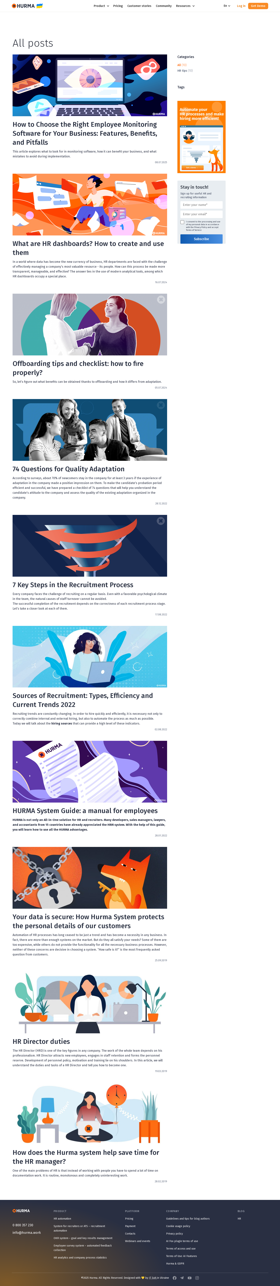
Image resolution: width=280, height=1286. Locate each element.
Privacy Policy (200, 227)
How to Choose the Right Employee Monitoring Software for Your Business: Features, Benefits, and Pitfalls (85, 133)
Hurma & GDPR (175, 1263)
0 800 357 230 (23, 1225)
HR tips (182, 70)
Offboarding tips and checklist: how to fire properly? (78, 368)
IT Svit (153, 1277)
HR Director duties (41, 1041)
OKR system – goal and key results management (83, 1238)
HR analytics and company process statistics (80, 1257)
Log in (241, 6)
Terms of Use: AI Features (181, 1256)
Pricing (129, 1218)
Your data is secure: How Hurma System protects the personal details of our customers (88, 921)
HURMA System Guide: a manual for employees (85, 811)
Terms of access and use (181, 1248)
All (179, 65)
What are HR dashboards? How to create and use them (88, 248)
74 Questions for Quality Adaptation (69, 469)
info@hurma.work (27, 1233)
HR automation (62, 1218)
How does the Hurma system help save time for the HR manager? (86, 1157)
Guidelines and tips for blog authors (188, 1218)
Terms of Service (194, 230)
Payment (130, 1226)
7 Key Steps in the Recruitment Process (73, 585)
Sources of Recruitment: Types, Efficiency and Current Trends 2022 (83, 700)
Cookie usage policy (178, 1226)
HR (239, 1218)
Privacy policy (174, 1233)
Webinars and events (137, 1241)
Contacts (130, 1233)
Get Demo (258, 6)
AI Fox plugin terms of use (182, 1241)
